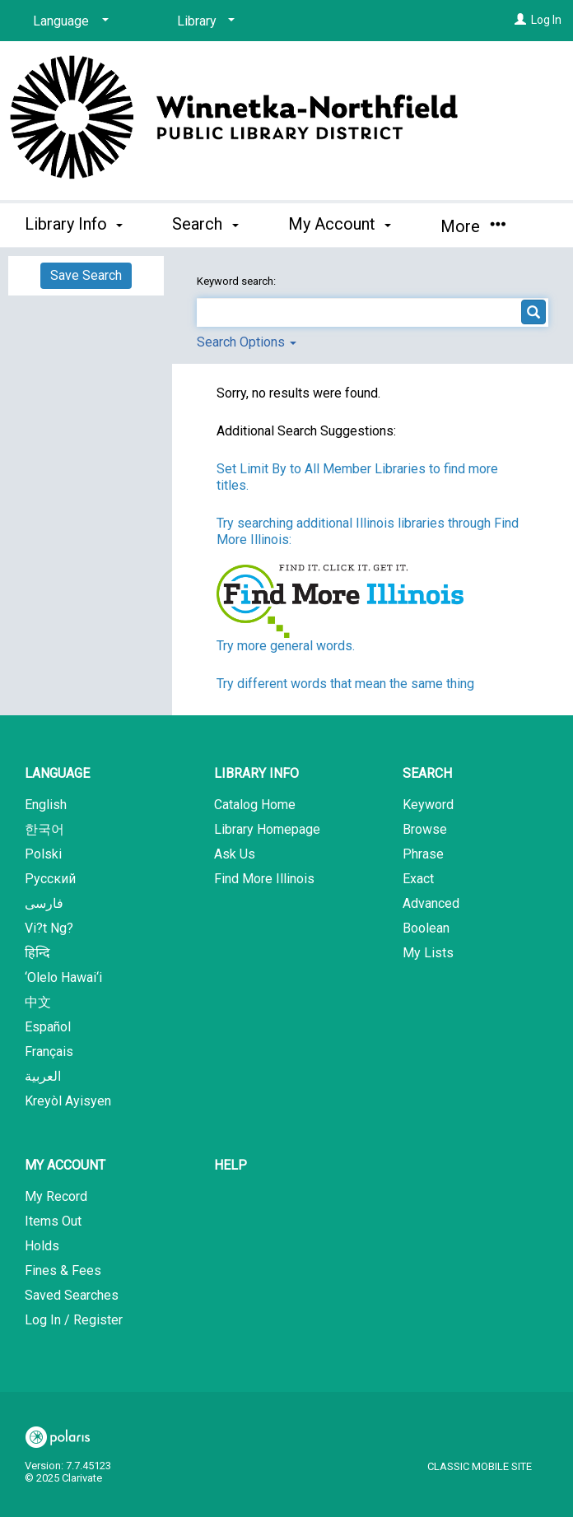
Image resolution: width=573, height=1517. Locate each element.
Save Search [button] (86, 275)
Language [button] (57, 773)
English (46, 804)
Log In (546, 19)
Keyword (428, 804)
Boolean (426, 928)
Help (230, 1165)
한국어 (44, 829)
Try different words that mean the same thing (345, 683)
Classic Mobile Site (479, 1466)
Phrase (423, 854)
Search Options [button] (246, 342)
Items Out (53, 1221)
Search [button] (205, 224)
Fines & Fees (63, 1270)
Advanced (431, 903)
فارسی (44, 903)
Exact (418, 878)
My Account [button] (339, 224)
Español (48, 1027)
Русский (50, 878)
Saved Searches (72, 1295)
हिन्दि (37, 953)
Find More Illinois (264, 878)
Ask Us (234, 854)
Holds (42, 1246)
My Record (56, 1196)
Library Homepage (267, 829)
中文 (38, 1002)
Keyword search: (237, 281)
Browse (425, 829)
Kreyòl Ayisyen (68, 1101)
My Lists (428, 953)
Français (49, 1051)
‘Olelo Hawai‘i (63, 977)
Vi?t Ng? (49, 928)
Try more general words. (286, 646)
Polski (43, 854)
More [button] (472, 226)
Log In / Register (74, 1320)
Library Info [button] (74, 224)
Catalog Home (255, 804)
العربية (43, 1076)
